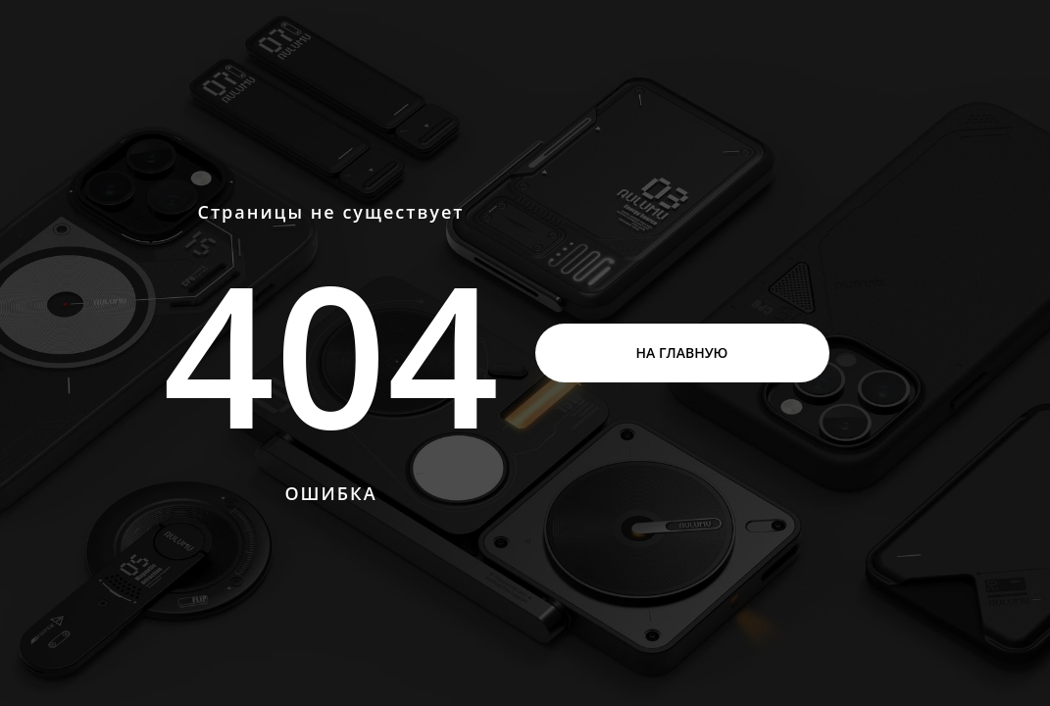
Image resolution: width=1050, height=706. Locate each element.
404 (331, 352)
